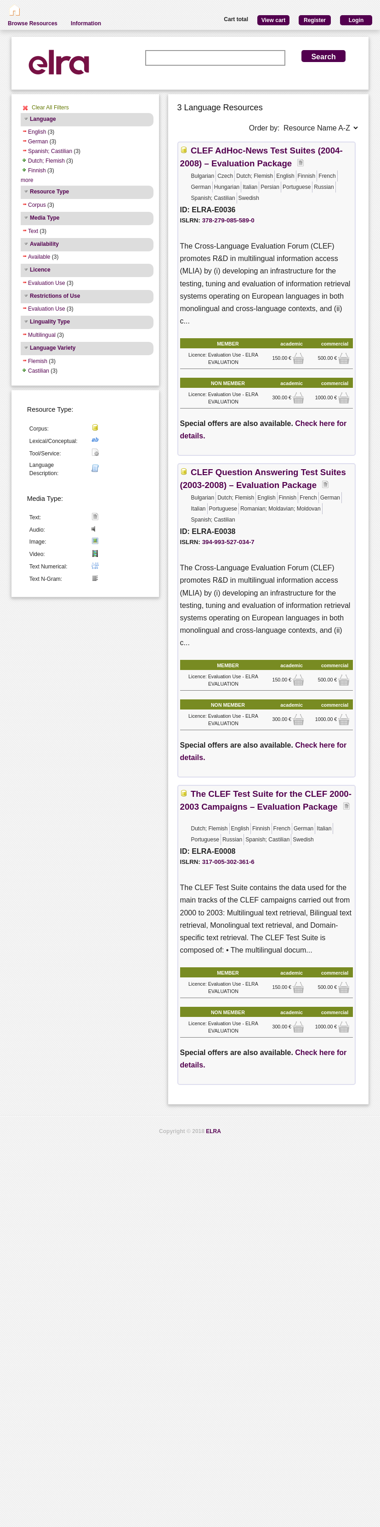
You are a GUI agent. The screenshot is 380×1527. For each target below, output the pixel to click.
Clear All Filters (50, 107)
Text (33, 231)
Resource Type (49, 191)
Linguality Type (50, 321)
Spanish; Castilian (50, 151)
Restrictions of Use (55, 296)
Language (43, 119)
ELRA (213, 1131)
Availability (44, 244)
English (37, 132)
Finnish (37, 170)
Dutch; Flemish (46, 161)
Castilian (38, 371)
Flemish (37, 361)
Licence (40, 270)
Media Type (44, 218)
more (27, 180)
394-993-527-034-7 (228, 542)
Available (39, 257)
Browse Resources (32, 23)
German (38, 141)
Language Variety (52, 348)
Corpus (37, 205)
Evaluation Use (46, 283)
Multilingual (42, 335)
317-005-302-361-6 (228, 861)
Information (86, 23)
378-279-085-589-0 (228, 220)
